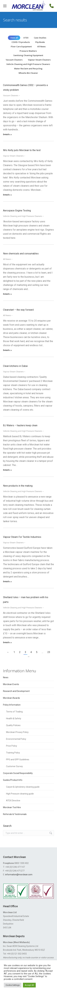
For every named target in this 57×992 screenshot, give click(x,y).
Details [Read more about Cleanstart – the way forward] (6, 350)
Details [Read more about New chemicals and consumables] (6, 294)
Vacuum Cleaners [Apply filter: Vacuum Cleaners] (14, 59)
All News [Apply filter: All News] (41, 46)
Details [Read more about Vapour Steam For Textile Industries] (6, 581)
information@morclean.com (18, 874)
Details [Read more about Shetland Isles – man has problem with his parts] (6, 642)
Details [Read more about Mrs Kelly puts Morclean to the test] (6, 195)
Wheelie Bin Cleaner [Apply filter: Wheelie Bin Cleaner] (28, 73)
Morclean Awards (11, 698)
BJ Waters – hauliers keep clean (20, 425)
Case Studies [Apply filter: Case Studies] (40, 37)
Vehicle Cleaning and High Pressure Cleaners (22, 216)
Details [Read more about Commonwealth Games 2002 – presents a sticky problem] (6, 134)
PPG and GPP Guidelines (17, 759)
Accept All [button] (29, 985)
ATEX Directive (13, 800)
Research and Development (16, 691)
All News (7, 259)
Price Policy (11, 746)
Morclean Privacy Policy (17, 732)
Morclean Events (11, 684)
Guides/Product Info (12, 780)
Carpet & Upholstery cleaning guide (23, 787)
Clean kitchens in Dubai (15, 366)
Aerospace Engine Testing (17, 210)
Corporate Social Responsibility (18, 773)
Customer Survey (14, 766)
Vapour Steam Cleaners (13, 156)
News (5, 677)
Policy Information (12, 705)
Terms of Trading (14, 711)
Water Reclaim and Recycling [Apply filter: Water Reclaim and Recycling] (28, 68)
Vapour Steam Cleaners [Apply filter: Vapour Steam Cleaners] (39, 59)
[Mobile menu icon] (5, 6)
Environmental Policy (16, 739)
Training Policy (13, 752)
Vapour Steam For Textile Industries (22, 537)
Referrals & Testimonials (15, 814)
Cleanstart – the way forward (18, 309)
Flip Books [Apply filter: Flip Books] (40, 42)
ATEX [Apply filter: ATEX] (25, 37)
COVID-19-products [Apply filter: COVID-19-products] (21, 42)
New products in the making (18, 485)
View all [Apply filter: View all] (14, 37)
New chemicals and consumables (21, 253)
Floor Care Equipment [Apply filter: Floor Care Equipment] (21, 46)
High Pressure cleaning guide (20, 793)
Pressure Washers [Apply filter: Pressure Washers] (28, 51)
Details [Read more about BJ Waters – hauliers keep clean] (6, 470)
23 (48, 652)
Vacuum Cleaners (10, 95)
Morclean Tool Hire (12, 807)
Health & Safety (13, 718)
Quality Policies (13, 725)
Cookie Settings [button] (13, 985)
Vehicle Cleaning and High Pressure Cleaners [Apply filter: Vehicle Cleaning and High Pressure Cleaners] (28, 64)
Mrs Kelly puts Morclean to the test (22, 150)
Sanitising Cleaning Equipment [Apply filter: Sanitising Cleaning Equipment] (28, 55)
